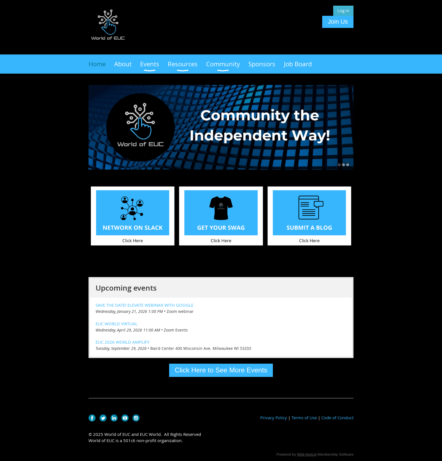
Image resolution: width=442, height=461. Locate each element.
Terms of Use (304, 417)
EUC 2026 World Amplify (122, 342)
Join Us (338, 21)
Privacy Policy (273, 417)
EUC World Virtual (117, 323)
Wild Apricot (307, 454)
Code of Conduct (337, 417)
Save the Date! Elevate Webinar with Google (144, 305)
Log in (343, 10)
